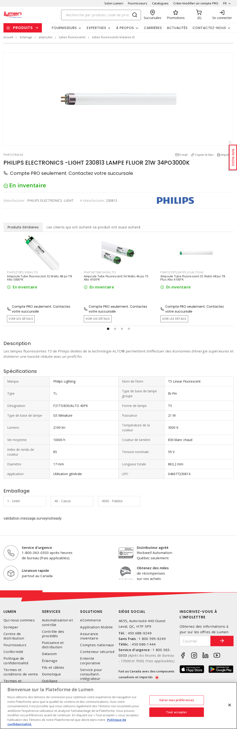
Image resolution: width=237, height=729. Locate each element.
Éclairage (49, 661)
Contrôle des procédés (53, 633)
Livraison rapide (35, 570)
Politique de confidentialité (15, 660)
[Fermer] (230, 705)
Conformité (13, 651)
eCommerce (90, 620)
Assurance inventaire (89, 636)
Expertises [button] (96, 28)
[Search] (101, 15)
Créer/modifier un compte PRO (195, 3)
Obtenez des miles (153, 568)
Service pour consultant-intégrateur (91, 674)
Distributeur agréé (152, 547)
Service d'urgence (37, 547)
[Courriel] (195, 641)
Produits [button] (23, 27)
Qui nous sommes (19, 620)
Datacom (49, 654)
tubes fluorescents (72, 37)
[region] (118, 705)
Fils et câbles (53, 667)
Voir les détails (21, 319)
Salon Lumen (113, 3)
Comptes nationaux (97, 645)
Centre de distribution (13, 636)
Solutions (91, 611)
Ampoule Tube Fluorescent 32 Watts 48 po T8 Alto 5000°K (39, 278)
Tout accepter (176, 712)
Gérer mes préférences (176, 700)
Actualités (177, 28)
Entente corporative (90, 660)
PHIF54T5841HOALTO (100, 272)
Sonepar (10, 627)
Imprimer (227, 155)
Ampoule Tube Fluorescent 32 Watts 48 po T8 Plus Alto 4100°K (192, 278)
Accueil (8, 37)
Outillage (49, 681)
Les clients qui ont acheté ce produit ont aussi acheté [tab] (93, 227)
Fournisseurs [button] (64, 28)
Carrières (153, 28)
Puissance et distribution (53, 644)
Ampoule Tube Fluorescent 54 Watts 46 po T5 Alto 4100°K (116, 278)
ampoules (46, 37)
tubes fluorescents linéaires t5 (113, 37)
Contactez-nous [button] (209, 28)
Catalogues (160, 3)
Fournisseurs (137, 3)
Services (51, 611)
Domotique (51, 674)
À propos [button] (125, 28)
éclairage (26, 37)
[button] (108, 329)
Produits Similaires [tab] (23, 227)
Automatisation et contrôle (57, 622)
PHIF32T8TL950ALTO (22, 272)
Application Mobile (96, 627)
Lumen (9, 611)
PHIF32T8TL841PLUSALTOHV (181, 272)
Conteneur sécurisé (97, 651)
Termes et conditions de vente (20, 672)
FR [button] (225, 3)
